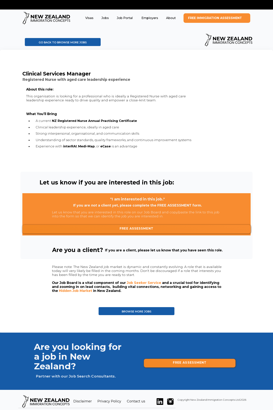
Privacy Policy (109, 401)
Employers (149, 18)
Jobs (105, 18)
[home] (46, 18)
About (171, 18)
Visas (89, 18)
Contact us (136, 401)
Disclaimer (82, 401)
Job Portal (125, 18)
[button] (89, 18)
